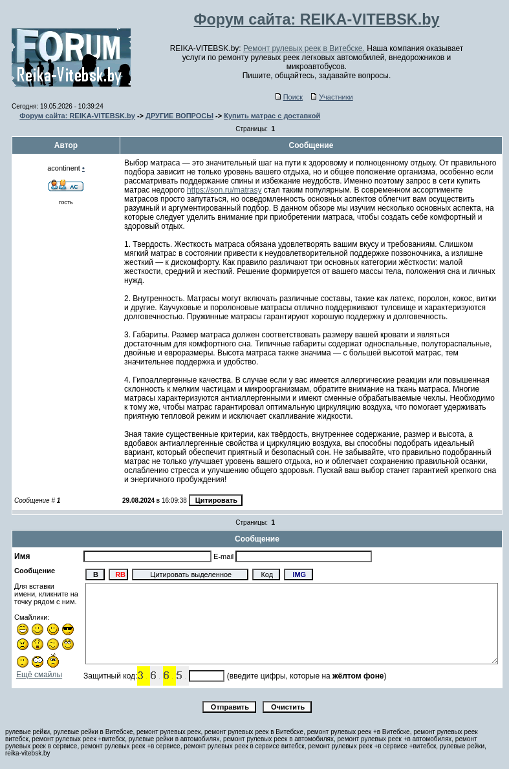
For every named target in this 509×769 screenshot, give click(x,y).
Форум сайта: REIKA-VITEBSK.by (77, 116)
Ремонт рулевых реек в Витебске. (304, 48)
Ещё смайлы (39, 674)
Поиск (289, 97)
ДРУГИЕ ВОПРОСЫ (179, 116)
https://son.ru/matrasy (224, 190)
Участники (332, 97)
